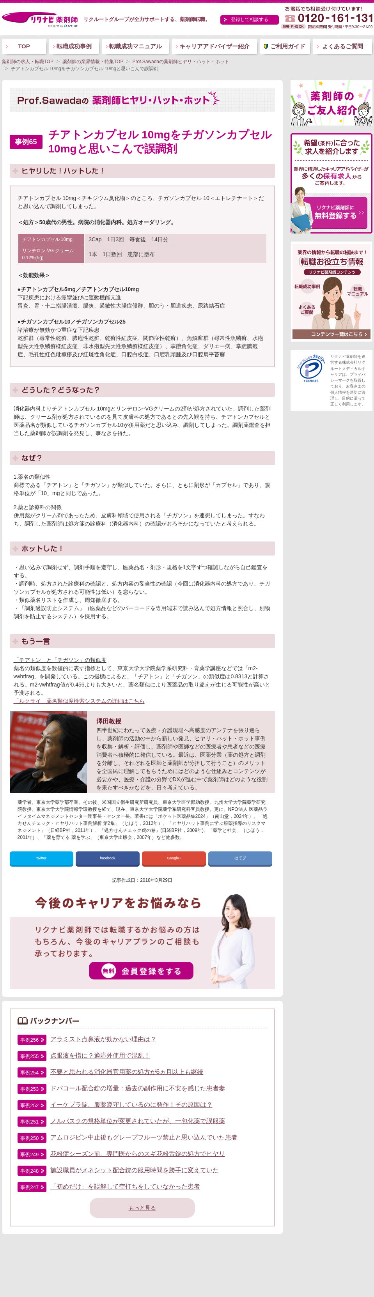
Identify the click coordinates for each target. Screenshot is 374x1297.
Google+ (174, 858)
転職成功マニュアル (135, 46)
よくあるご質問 (342, 46)
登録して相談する (249, 19)
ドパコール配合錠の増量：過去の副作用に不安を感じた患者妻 (137, 1088)
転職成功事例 (74, 46)
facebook (107, 858)
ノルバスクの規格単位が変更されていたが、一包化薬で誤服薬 (137, 1121)
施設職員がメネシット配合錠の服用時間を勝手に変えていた (134, 1170)
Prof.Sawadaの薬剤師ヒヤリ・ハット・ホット (180, 61)
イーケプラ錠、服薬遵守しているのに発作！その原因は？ (131, 1104)
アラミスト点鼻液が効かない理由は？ (103, 1039)
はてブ (240, 858)
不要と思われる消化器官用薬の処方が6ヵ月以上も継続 (127, 1072)
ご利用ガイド (287, 46)
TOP (24, 46)
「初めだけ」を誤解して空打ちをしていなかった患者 (125, 1186)
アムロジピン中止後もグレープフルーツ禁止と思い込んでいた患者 (144, 1137)
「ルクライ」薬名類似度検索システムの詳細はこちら (79, 701)
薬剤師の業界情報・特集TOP (92, 61)
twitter (41, 858)
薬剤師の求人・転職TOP (27, 61)
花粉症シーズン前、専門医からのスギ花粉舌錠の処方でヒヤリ (137, 1153)
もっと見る (142, 1208)
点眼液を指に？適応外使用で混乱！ (100, 1055)
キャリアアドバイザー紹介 (214, 46)
